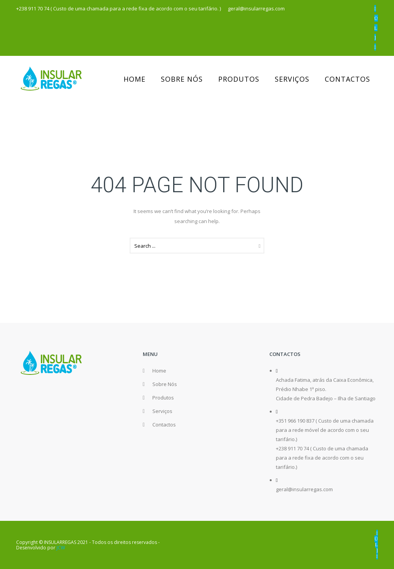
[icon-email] (375, 37)
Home (134, 79)
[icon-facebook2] (375, 8)
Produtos (238, 79)
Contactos (347, 79)
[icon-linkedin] (375, 27)
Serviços (292, 79)
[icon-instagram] (376, 18)
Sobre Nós (182, 79)
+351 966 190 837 (295, 420)
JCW (61, 547)
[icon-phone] (375, 47)
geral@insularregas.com (304, 489)
